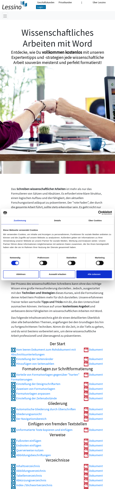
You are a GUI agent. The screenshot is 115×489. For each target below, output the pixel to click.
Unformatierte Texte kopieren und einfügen (42, 430)
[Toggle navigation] (5, 15)
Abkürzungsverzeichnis (28, 480)
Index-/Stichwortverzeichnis (31, 485)
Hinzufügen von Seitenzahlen (32, 364)
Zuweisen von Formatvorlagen (33, 389)
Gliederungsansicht (26, 414)
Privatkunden (65, 2)
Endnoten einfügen (26, 446)
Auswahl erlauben (57, 274)
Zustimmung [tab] (20, 220)
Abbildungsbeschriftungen (31, 455)
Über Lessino (99, 2)
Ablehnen (20, 274)
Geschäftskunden (45, 2)
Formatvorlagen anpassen (30, 394)
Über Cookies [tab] (95, 220)
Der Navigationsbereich (29, 419)
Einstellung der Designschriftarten (35, 384)
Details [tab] (57, 220)
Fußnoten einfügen (26, 441)
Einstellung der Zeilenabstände (34, 398)
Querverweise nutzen (27, 450)
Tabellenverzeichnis (26, 476)
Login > (41, 6)
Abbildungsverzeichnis (28, 471)
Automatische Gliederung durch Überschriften (43, 409)
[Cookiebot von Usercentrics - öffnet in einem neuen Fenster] (100, 213)
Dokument (93, 350)
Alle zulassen (94, 274)
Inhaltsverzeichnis (25, 466)
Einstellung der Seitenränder (32, 359)
